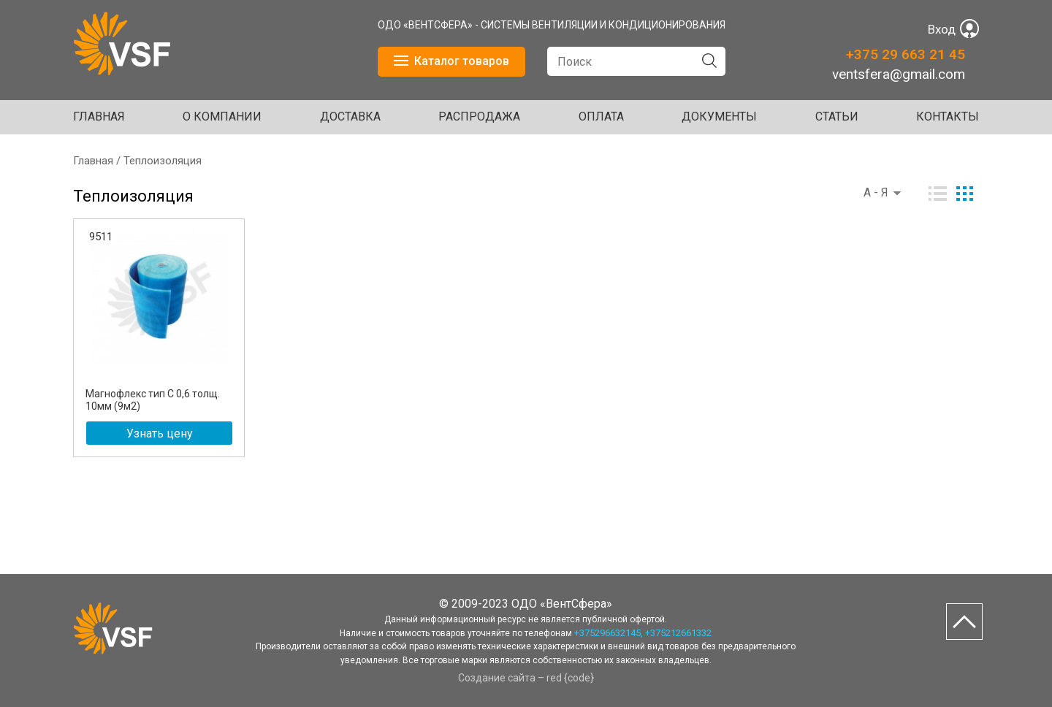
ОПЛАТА (601, 116)
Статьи (836, 116)
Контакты (947, 116)
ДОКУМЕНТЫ (719, 116)
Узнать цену (159, 433)
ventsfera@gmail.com (898, 74)
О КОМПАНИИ (222, 116)
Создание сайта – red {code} (526, 678)
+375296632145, (608, 632)
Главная (99, 116)
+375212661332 (678, 632)
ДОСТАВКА (350, 116)
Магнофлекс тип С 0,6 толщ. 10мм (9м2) (152, 400)
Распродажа (479, 116)
